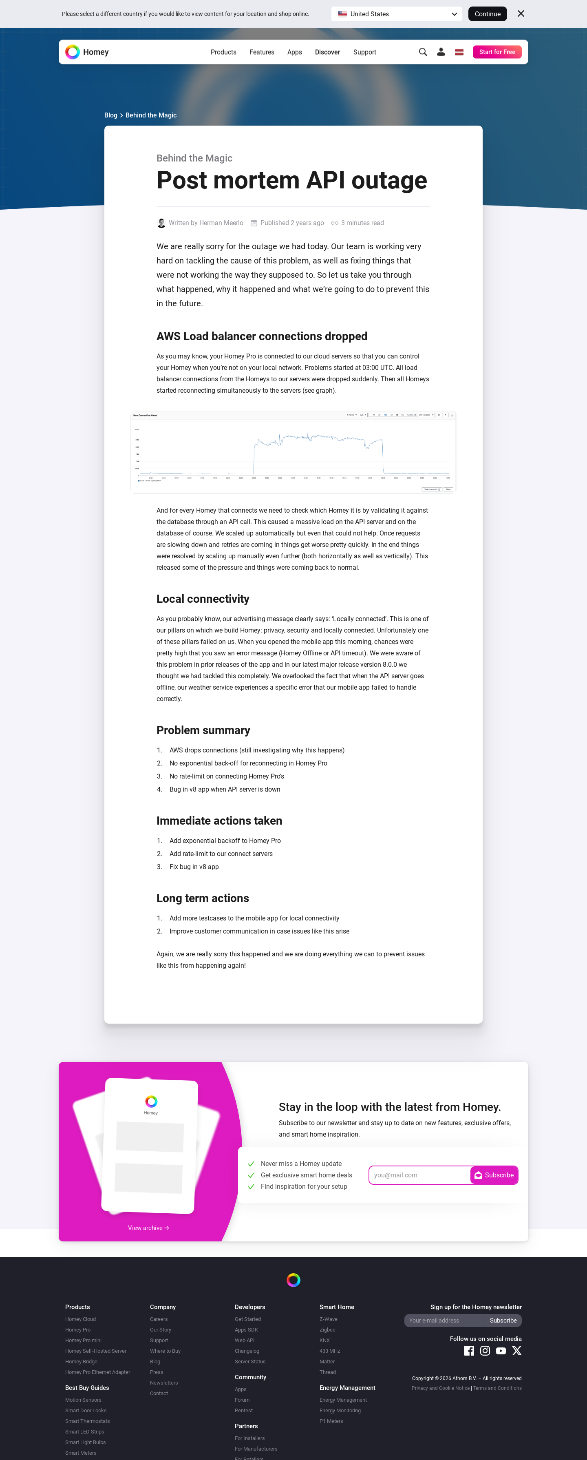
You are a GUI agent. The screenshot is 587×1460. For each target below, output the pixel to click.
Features (261, 53)
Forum (242, 1400)
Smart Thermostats (87, 1421)
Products (223, 53)
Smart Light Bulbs (85, 1442)
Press (156, 1372)
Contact (159, 1393)
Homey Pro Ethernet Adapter (97, 1372)
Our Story (160, 1330)
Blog (110, 115)
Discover (327, 53)
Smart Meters (81, 1453)
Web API (245, 1340)
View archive (148, 1228)
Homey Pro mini (83, 1340)
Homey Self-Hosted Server (95, 1351)
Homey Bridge (81, 1361)
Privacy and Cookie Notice (441, 1388)
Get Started (248, 1319)
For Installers (250, 1438)
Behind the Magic (151, 115)
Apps (294, 53)
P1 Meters (331, 1421)
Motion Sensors (83, 1400)
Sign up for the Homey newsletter (476, 1307)
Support (364, 53)
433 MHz (330, 1351)
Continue (488, 14)
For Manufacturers (256, 1449)
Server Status (250, 1361)
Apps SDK (246, 1330)
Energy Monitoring (340, 1410)
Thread (328, 1372)
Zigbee (327, 1330)
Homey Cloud (80, 1319)
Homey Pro (77, 1330)
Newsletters (164, 1383)
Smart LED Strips (84, 1432)
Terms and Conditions (497, 1388)
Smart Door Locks (86, 1410)
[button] (396, 14)
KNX (325, 1340)
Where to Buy (165, 1351)
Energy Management (343, 1400)
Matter (327, 1361)
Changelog (247, 1351)
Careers (159, 1319)
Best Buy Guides (87, 1387)
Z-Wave (329, 1319)
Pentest (244, 1410)
